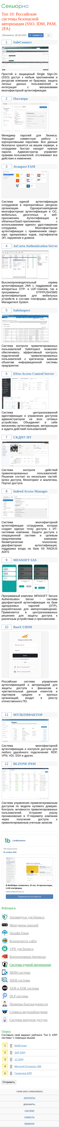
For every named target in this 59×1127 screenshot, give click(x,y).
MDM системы (20, 972)
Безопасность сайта (23, 941)
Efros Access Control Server (33, 374)
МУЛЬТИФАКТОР (27, 715)
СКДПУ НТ (22, 437)
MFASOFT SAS (25, 560)
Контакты (29, 1098)
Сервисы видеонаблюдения (29, 1012)
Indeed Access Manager (30, 491)
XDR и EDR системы (24, 988)
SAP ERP (19, 1052)
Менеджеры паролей (24, 925)
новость (29, 1117)
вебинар (29, 1123)
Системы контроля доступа (29, 1019)
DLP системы (19, 996)
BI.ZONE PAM (24, 764)
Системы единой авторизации (30, 964)
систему (29, 1111)
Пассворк (20, 99)
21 (48, 35)
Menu (52, 5)
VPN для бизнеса (22, 949)
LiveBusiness (18, 840)
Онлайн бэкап (19, 933)
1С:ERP (19, 1059)
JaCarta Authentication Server (35, 246)
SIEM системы (20, 980)
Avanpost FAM (24, 166)
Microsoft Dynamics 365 (27, 1066)
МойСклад (20, 1045)
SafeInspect (21, 310)
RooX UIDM (22, 627)
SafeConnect (22, 42)
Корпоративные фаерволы (28, 956)
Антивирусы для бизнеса (27, 917)
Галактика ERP (23, 1073)
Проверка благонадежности (29, 1004)
